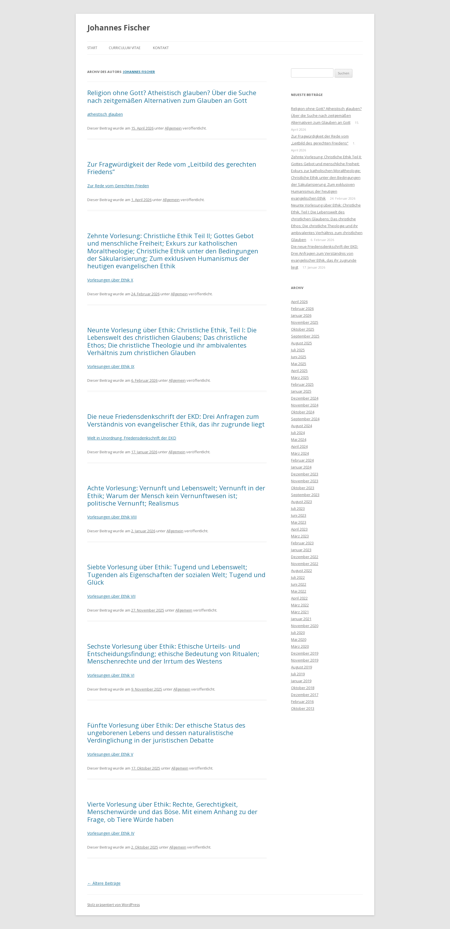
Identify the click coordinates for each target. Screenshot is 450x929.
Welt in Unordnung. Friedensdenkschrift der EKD (131, 438)
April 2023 (299, 529)
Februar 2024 (302, 460)
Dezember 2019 (304, 653)
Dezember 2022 (304, 556)
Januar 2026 (301, 315)
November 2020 (304, 625)
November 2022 (304, 563)
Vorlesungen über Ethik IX (110, 366)
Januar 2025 (301, 391)
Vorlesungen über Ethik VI (110, 675)
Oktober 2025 (302, 329)
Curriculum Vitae (124, 47)
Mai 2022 (298, 591)
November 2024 (304, 405)
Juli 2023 (298, 508)
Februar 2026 (302, 308)
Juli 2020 (298, 632)
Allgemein (173, 128)
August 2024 (301, 425)
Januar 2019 (301, 680)
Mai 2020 (298, 639)
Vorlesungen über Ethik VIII (112, 517)
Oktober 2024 (302, 412)
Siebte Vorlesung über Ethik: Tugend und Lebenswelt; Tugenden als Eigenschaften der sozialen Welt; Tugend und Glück (176, 574)
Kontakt (161, 47)
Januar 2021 (301, 618)
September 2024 (305, 418)
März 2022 (300, 605)
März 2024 (300, 453)
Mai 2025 (298, 363)
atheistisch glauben (105, 114)
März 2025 (300, 377)
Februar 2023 (302, 543)
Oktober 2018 (302, 687)
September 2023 (305, 494)
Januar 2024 (301, 467)
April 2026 (299, 301)
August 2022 (301, 570)
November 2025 (304, 322)
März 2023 (300, 536)
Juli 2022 (298, 577)
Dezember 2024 (304, 398)
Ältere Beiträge (104, 883)
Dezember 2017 (304, 694)
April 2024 (299, 446)
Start (92, 47)
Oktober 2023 (302, 487)
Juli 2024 (298, 432)
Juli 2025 (298, 349)
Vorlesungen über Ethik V (110, 754)
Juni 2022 (298, 584)
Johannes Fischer (118, 27)
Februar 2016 (302, 701)
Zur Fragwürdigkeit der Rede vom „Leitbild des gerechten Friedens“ (171, 168)
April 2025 (299, 370)
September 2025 (305, 336)
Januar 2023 (301, 549)
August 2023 (301, 501)
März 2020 (300, 646)
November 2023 (304, 480)
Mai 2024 (298, 439)
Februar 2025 (302, 384)
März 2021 (300, 611)
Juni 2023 (298, 515)
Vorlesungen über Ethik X (110, 280)
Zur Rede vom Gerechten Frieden (118, 185)
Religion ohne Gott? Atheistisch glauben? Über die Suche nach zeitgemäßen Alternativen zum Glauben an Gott (171, 96)
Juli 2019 (298, 673)
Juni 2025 (298, 356)
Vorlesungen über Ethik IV (110, 833)
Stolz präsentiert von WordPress (113, 904)
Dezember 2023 (304, 474)
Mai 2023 (298, 522)
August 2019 (301, 667)
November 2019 (304, 660)
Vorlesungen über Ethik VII (111, 596)
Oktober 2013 (302, 708)
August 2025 (301, 343)
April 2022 (299, 598)
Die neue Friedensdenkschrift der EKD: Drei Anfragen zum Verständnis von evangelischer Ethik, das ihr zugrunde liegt (176, 420)
